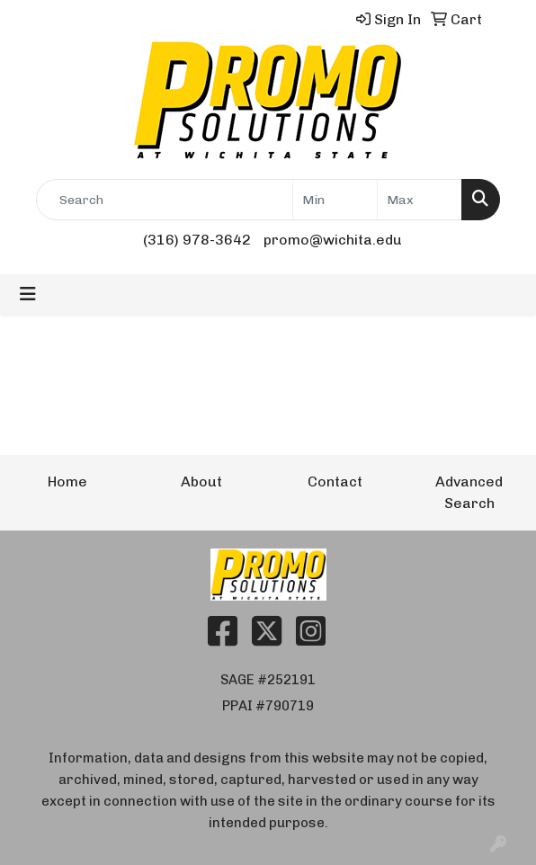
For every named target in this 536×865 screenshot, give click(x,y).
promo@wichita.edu (333, 239)
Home (67, 481)
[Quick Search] (164, 199)
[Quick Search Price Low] (335, 199)
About (201, 481)
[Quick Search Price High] (419, 199)
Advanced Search (469, 492)
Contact (335, 481)
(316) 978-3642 (197, 239)
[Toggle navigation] (28, 294)
